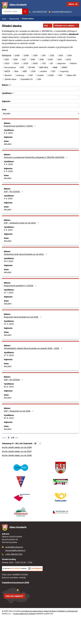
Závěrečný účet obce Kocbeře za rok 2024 (26, 254)
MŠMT (65, 67)
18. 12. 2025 (9, 386)
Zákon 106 (71, 75)
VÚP (60, 75)
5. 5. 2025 (8, 164)
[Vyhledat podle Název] (40, 89)
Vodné (40, 75)
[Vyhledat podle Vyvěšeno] (40, 97)
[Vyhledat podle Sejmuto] (40, 105)
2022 (68, 59)
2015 (7, 59)
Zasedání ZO (27, 79)
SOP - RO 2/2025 (14, 191)
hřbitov (73, 63)
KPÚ (22, 67)
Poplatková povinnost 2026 (15, 582)
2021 (60, 59)
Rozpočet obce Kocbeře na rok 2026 (23, 317)
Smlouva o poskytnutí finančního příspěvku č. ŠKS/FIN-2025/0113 (36, 157)
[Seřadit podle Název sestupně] (11, 85)
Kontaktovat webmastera (32, 611)
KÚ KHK (32, 67)
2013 (61, 55)
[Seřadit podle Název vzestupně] (11, 84)
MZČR (7, 71)
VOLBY (51, 75)
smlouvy (20, 75)
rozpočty (64, 71)
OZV (53, 71)
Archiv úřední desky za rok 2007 (17, 451)
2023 (7, 63)
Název (6, 85)
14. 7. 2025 (8, 292)
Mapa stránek (50, 611)
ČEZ (44, 63)
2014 (70, 55)
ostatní (43, 71)
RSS (47, 25)
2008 (17, 55)
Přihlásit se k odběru (66, 25)
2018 (33, 59)
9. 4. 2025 (8, 133)
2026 (35, 63)
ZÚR (39, 79)
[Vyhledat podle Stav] (40, 113)
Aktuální (7, 144)
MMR (55, 67)
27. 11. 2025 (9, 324)
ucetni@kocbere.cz (14, 547)
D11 (51, 63)
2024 (16, 63)
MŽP (25, 71)
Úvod (4, 19)
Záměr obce (10, 79)
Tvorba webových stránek (24, 613)
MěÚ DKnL (44, 67)
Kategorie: (6, 55)
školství (8, 75)
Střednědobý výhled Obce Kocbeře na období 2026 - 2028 (33, 348)
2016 (16, 59)
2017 (24, 59)
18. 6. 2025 (8, 261)
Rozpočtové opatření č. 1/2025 (20, 126)
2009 (26, 55)
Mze (16, 71)
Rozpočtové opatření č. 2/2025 (20, 285)
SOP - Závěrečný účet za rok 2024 (22, 223)
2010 (35, 55)
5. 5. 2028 (8, 171)
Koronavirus (10, 67)
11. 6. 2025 (8, 198)
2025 (26, 63)
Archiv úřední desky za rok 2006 (17, 455)
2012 (52, 55)
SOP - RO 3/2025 (14, 379)
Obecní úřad (14, 19)
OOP (33, 71)
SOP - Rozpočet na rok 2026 (19, 411)
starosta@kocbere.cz (15, 550)
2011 (43, 55)
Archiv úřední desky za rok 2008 (17, 447)
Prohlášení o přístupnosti (67, 611)
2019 (42, 59)
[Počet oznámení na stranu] (37, 443)
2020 (50, 59)
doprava (61, 63)
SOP (31, 75)
